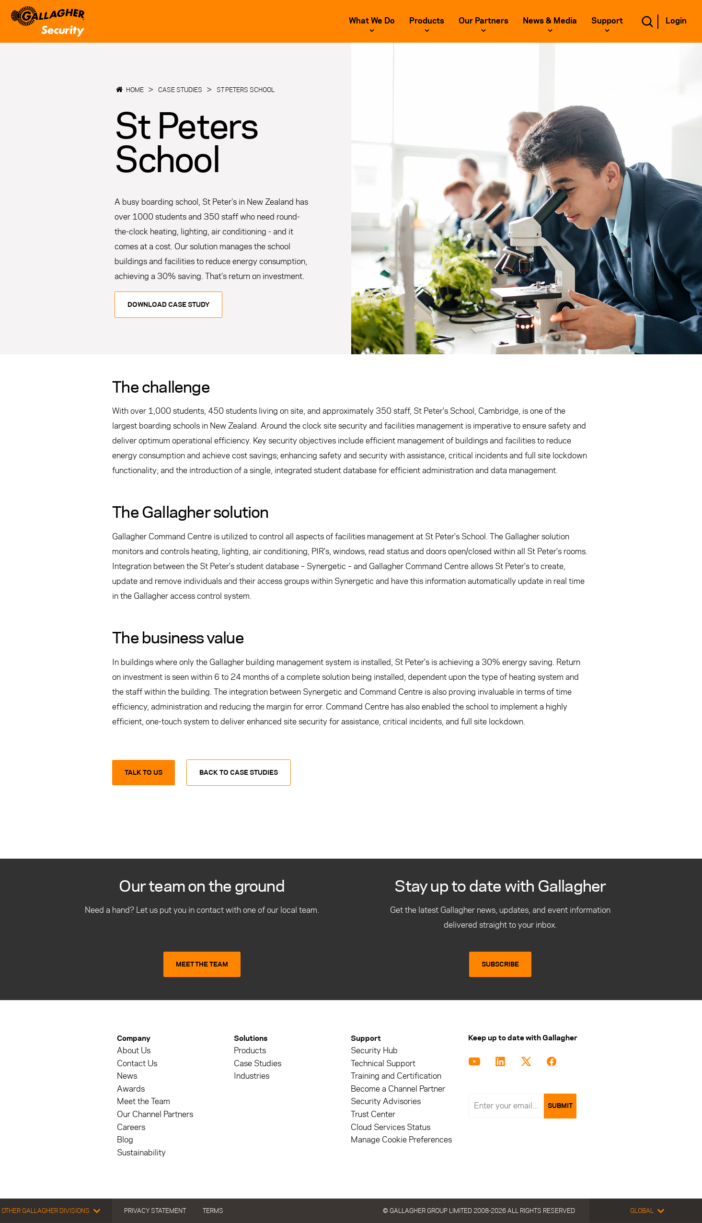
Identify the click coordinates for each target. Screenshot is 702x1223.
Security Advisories (386, 1101)
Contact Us (137, 1063)
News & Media (550, 20)
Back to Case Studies (238, 772)
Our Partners (483, 20)
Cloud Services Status (390, 1127)
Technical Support (383, 1063)
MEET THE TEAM (202, 964)
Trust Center (373, 1114)
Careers (131, 1127)
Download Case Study (168, 304)
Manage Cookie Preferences (401, 1139)
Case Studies (180, 89)
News (127, 1076)
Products (426, 20)
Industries (251, 1076)
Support (607, 20)
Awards (131, 1089)
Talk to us (143, 772)
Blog (125, 1139)
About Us (133, 1050)
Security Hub (374, 1050)
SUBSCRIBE (500, 964)
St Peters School (246, 89)
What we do (372, 20)
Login (676, 20)
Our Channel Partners (155, 1114)
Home (135, 89)
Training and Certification (396, 1076)
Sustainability (141, 1152)
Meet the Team (143, 1101)
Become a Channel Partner (398, 1089)
